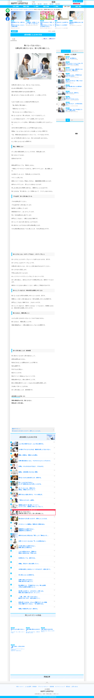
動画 (68, 120)
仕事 (40, 3)
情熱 (52, 3)
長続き (58, 3)
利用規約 (34, 686)
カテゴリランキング (66, 51)
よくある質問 (28, 686)
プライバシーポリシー (43, 686)
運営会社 (68, 686)
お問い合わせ (75, 686)
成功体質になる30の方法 (28, 9)
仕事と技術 (16, 9)
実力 (46, 3)
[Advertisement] (33, 242)
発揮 (34, 3)
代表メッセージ (20, 686)
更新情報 (52, 686)
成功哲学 (21, 9)
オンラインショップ (60, 686)
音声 (72, 120)
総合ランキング (75, 51)
